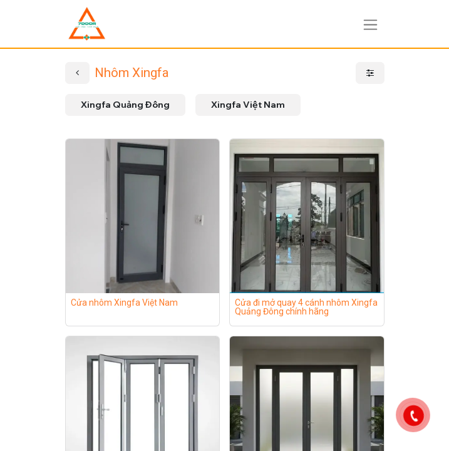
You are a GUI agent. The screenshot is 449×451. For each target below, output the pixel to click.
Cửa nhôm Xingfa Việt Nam (124, 303)
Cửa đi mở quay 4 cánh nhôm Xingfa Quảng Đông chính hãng (306, 307)
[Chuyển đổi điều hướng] (370, 23)
